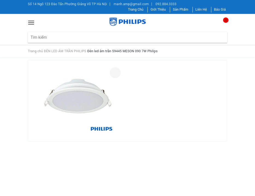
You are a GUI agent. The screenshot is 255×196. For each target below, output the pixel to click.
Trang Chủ (136, 9)
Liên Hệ (201, 9)
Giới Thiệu (158, 9)
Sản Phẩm (180, 9)
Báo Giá (220, 9)
